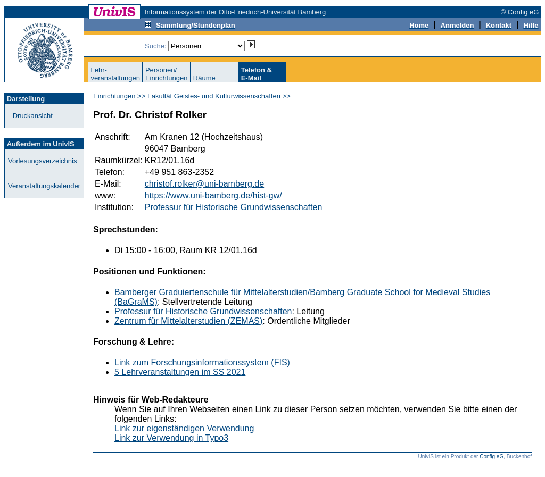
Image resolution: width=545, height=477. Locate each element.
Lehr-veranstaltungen (115, 74)
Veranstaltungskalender (44, 186)
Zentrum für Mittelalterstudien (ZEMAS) (188, 320)
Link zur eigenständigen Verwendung (184, 428)
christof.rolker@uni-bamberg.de (204, 183)
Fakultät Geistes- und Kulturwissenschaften (213, 96)
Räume (204, 78)
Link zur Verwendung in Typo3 (171, 437)
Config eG (491, 456)
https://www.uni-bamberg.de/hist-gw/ (213, 195)
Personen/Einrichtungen (166, 74)
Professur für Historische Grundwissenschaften (233, 207)
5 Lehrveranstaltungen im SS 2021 (179, 371)
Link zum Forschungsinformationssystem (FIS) (202, 362)
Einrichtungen (114, 96)
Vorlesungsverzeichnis (42, 161)
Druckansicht (33, 116)
